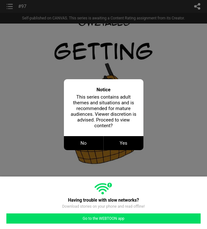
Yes (123, 143)
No (83, 143)
